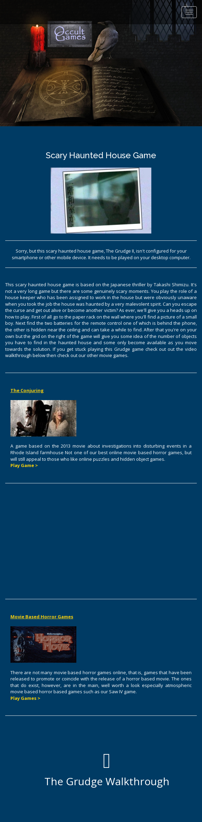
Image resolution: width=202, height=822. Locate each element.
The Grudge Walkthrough (106, 769)
